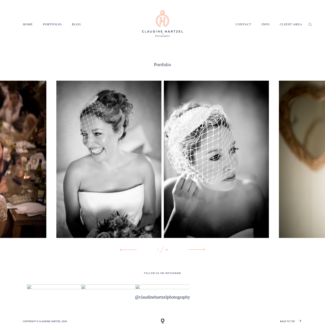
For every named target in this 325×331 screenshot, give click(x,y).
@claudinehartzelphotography (162, 296)
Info (265, 24)
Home (28, 24)
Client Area (291, 24)
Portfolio (52, 24)
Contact (243, 24)
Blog (76, 24)
